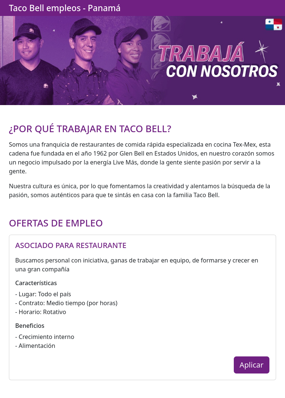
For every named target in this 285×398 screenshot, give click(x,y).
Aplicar (251, 365)
